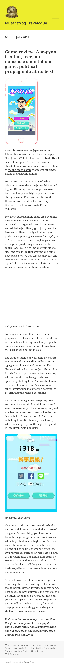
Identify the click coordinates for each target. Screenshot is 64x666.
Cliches (38, 645)
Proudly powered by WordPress (19, 662)
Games (8, 648)
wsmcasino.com (37, 611)
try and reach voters (19, 169)
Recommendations (13, 651)
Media (21, 648)
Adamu (27, 645)
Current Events (49, 645)
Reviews (26, 651)
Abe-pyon (50, 154)
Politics (39, 648)
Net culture (30, 648)
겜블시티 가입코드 (41, 228)
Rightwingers (37, 651)
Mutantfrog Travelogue (26, 22)
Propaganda (49, 648)
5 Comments (13, 654)
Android (35, 158)
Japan (14, 648)
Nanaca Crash (13, 369)
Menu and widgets (55, 18)
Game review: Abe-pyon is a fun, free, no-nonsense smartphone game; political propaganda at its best (30, 61)
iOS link (23, 158)
